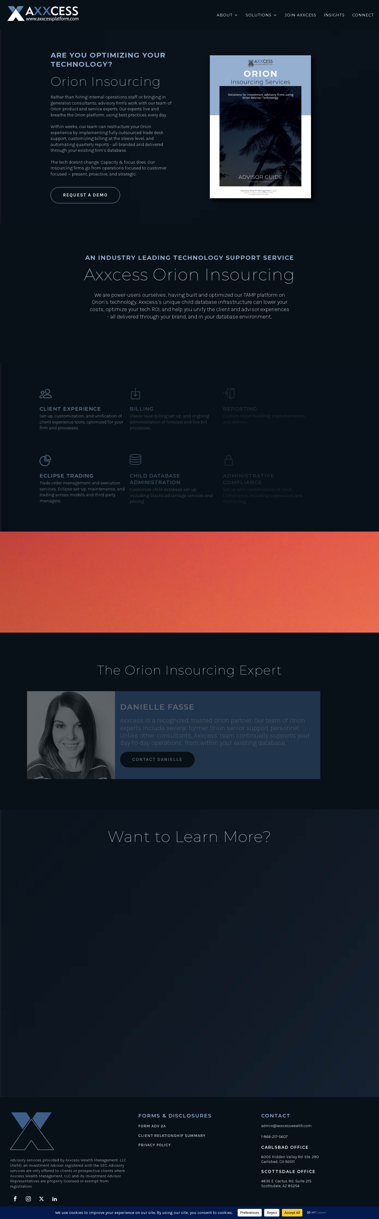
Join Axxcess (300, 15)
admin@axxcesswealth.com (286, 1125)
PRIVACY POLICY (154, 1145)
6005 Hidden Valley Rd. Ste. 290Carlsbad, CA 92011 (290, 1159)
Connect (363, 15)
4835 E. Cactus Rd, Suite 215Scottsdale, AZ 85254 (286, 1183)
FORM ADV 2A (152, 1126)
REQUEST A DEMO (85, 195)
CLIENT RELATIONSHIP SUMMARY (172, 1135)
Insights (334, 15)
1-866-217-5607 (274, 1136)
